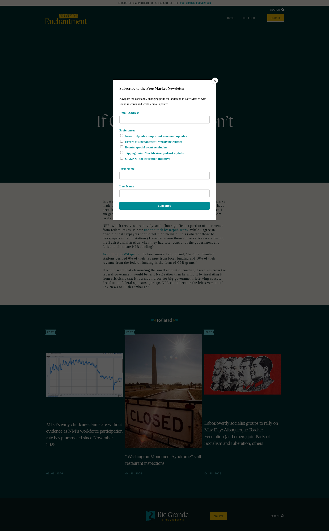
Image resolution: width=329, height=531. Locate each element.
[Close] (215, 81)
